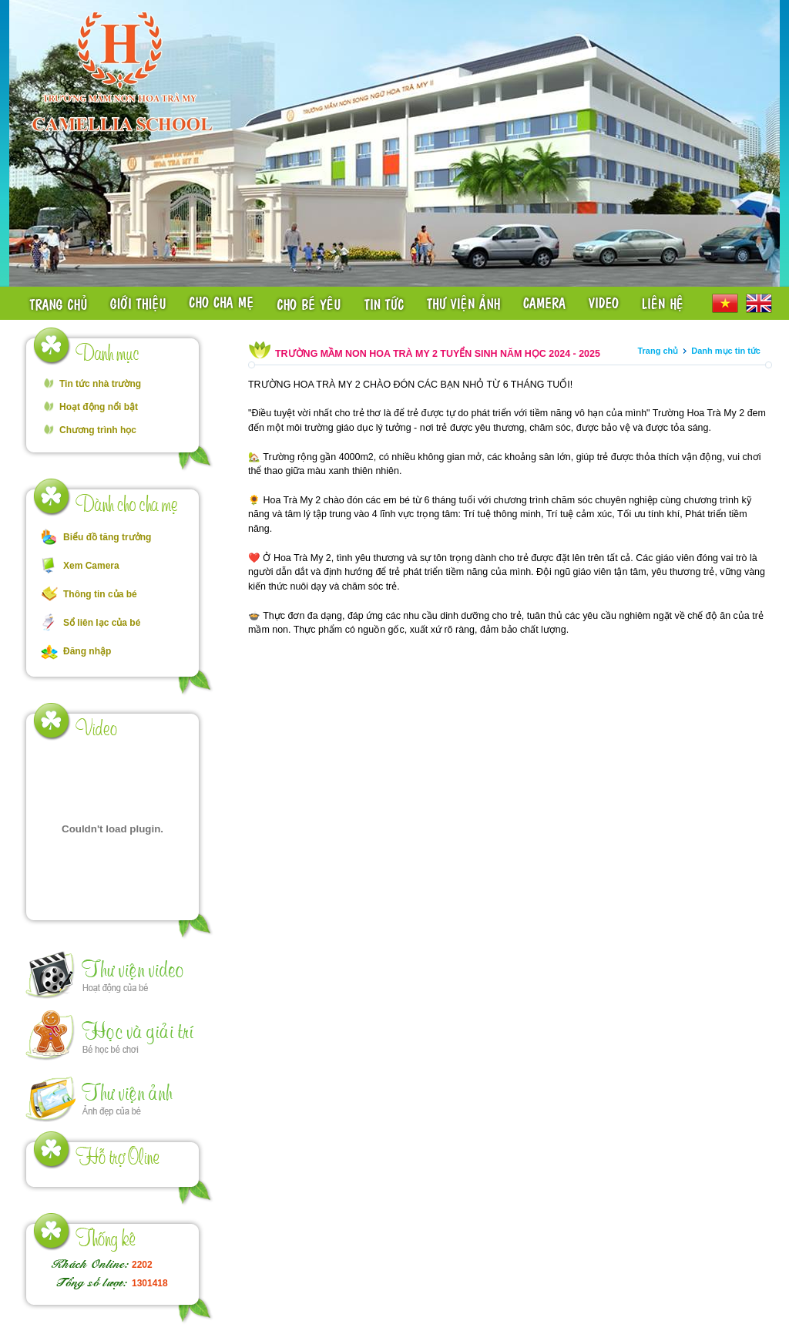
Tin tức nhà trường (100, 383)
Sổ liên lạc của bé (101, 622)
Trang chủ (657, 350)
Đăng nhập (87, 651)
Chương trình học (97, 430)
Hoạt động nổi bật (98, 407)
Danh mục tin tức (725, 350)
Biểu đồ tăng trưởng (107, 537)
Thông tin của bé (100, 594)
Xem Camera (91, 565)
